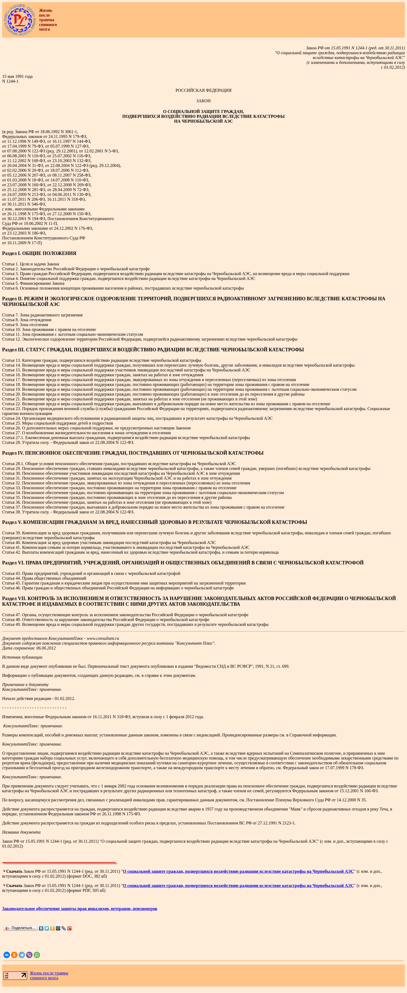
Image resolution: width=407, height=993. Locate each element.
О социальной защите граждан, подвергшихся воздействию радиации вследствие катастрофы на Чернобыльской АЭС (238, 871)
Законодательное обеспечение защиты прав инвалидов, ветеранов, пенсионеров (79, 908)
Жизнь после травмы (49, 973)
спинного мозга (44, 978)
